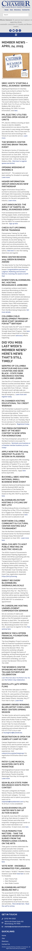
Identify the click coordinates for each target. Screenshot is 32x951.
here (15, 111)
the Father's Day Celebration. (15, 680)
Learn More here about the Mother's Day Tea (16, 678)
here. (3, 496)
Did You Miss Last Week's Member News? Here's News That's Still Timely (14, 352)
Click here (10, 251)
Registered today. (23, 424)
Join (11, 10)
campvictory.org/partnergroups (13, 753)
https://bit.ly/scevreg (9, 576)
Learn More (19, 701)
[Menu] (15, 35)
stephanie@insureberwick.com (12, 802)
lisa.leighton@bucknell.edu (13, 733)
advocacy (19, 336)
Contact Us (26, 10)
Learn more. (6, 177)
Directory (17, 10)
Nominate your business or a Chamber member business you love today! (16, 445)
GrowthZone (22, 948)
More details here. (18, 904)
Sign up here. (13, 224)
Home (6, 10)
